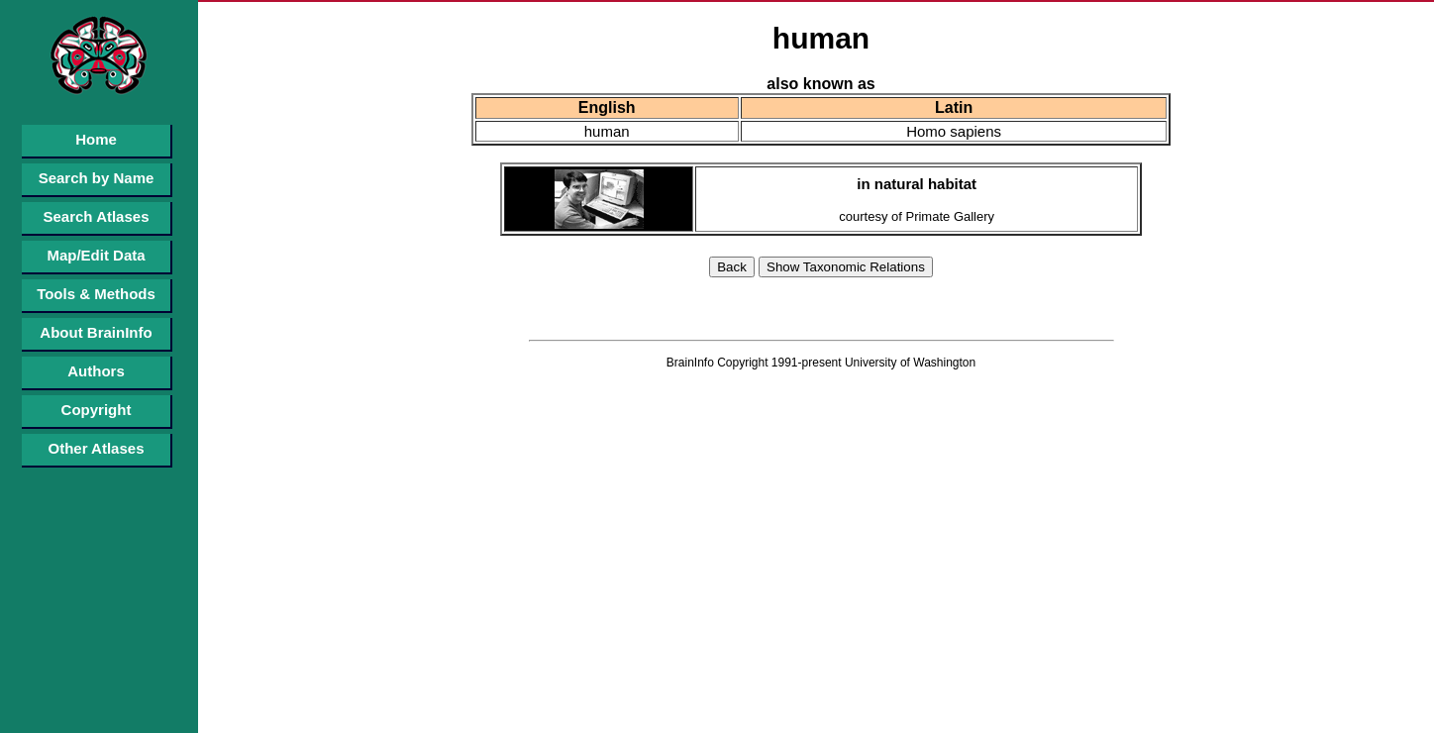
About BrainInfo (96, 332)
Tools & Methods (96, 293)
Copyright (96, 409)
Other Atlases (97, 448)
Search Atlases (96, 216)
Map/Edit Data (96, 255)
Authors (96, 371)
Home (96, 139)
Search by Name (96, 177)
